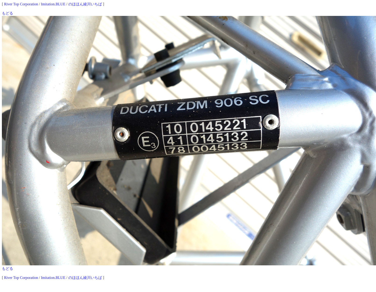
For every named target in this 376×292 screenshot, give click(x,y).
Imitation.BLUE (53, 4)
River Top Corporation (21, 4)
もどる (7, 13)
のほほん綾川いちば (85, 4)
